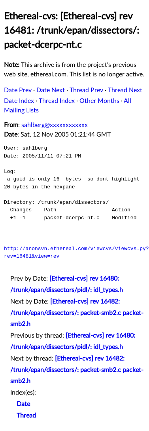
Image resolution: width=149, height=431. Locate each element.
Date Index (19, 101)
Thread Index (57, 101)
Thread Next (125, 90)
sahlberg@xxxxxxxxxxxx (54, 125)
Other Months (99, 101)
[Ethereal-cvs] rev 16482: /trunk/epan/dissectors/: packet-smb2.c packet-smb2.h (76, 313)
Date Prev (18, 90)
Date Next (50, 90)
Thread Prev (86, 90)
